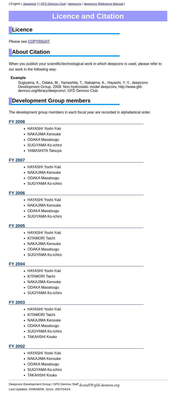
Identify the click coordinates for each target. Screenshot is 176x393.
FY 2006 (17, 193)
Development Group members (51, 100)
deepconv (74, 4)
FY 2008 (17, 121)
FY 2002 (17, 346)
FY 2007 (17, 160)
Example (18, 78)
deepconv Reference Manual (103, 4)
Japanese (29, 4)
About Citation (31, 52)
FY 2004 (17, 264)
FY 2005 (17, 225)
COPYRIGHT (38, 41)
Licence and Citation (88, 16)
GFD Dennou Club (53, 4)
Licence (22, 29)
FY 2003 (17, 302)
